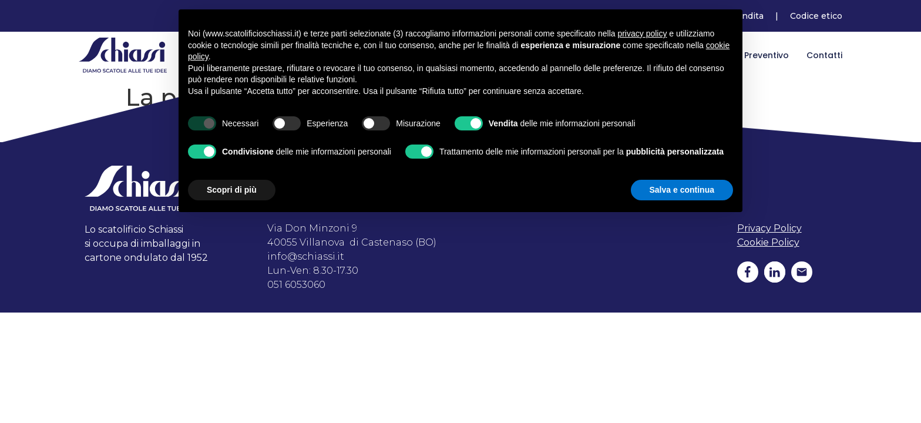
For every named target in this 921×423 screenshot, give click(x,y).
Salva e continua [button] (682, 189)
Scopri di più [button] (232, 189)
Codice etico (816, 16)
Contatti (824, 55)
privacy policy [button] (642, 33)
